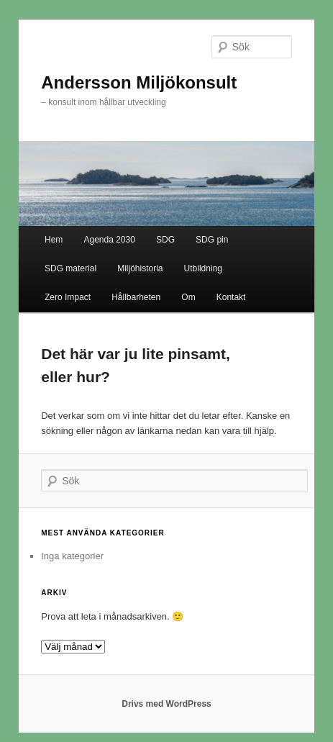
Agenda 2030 (108, 240)
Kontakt (231, 297)
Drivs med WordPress (166, 704)
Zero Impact (68, 297)
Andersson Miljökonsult (139, 82)
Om (188, 297)
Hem (54, 240)
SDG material (70, 268)
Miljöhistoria (140, 268)
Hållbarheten (135, 297)
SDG (165, 240)
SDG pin (212, 240)
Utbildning (203, 268)
